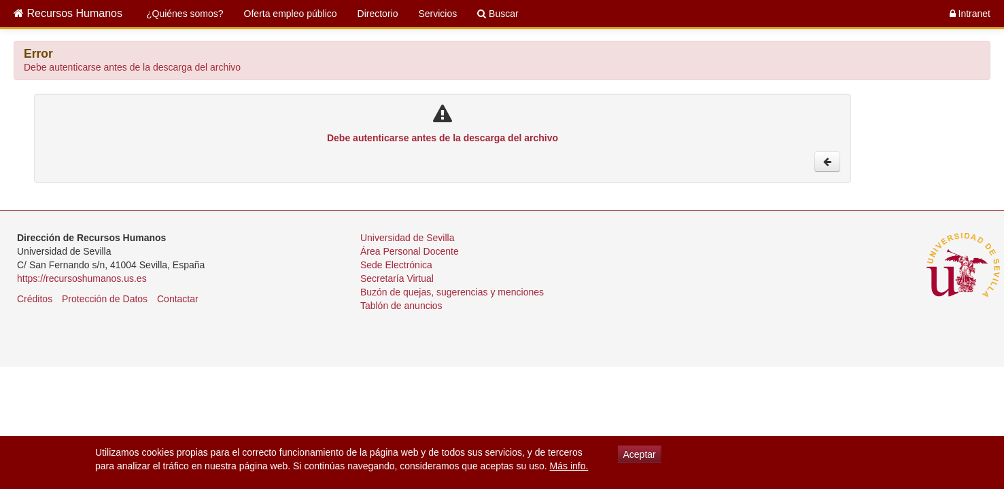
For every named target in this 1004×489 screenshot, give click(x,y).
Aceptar (639, 454)
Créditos (34, 298)
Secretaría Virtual (397, 278)
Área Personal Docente (409, 251)
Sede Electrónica (396, 264)
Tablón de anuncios (401, 305)
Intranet (970, 13)
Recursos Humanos (68, 13)
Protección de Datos (105, 298)
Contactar (177, 298)
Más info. (569, 465)
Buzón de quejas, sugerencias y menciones (452, 292)
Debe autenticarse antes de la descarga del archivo (132, 67)
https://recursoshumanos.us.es (82, 278)
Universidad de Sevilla (407, 237)
